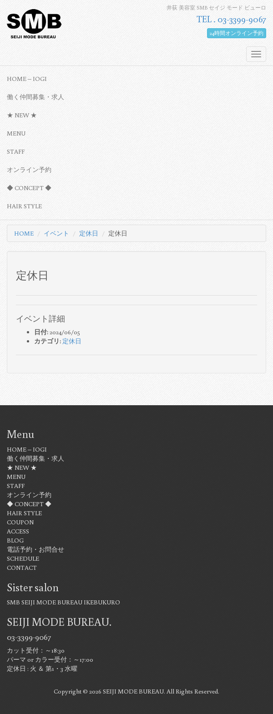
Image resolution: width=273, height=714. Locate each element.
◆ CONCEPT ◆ (29, 188)
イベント (56, 233)
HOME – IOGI (27, 79)
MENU (16, 133)
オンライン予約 (29, 170)
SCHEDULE (23, 558)
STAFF (16, 151)
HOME (24, 233)
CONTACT (22, 567)
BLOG (15, 540)
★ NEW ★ (22, 115)
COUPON (20, 522)
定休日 (88, 233)
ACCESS (18, 531)
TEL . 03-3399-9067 (231, 19)
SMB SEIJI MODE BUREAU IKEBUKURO (63, 602)
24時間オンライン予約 (236, 33)
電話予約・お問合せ (35, 549)
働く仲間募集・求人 (35, 97)
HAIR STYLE (24, 206)
